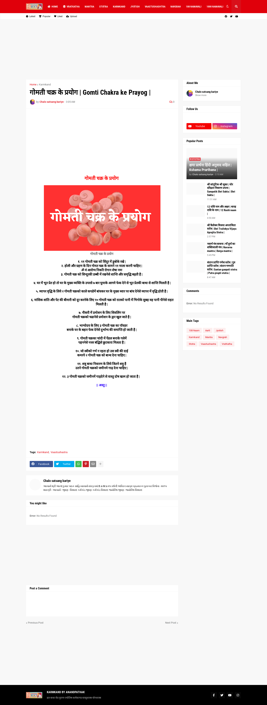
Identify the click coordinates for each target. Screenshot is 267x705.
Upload (71, 16)
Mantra (209, 337)
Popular (44, 16)
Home (33, 84)
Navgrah (222, 337)
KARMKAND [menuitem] (119, 6)
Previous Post (36, 622)
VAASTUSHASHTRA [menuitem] (155, 6)
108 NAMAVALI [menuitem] (193, 6)
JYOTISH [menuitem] (135, 6)
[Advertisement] (133, 49)
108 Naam (194, 330)
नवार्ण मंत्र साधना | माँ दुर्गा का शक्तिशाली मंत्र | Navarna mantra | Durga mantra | (221, 247)
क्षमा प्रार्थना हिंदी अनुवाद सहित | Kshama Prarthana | (210, 167)
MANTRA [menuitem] (89, 6)
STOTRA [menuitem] (103, 6)
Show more (200, 95)
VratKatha (227, 344)
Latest (30, 16)
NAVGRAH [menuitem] (175, 6)
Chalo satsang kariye (57, 481)
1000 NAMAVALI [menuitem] (215, 6)
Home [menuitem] (53, 6)
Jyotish (219, 330)
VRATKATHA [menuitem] (71, 6)
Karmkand (45, 84)
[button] (227, 6)
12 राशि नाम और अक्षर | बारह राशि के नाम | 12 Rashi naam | (221, 210)
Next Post (170, 622)
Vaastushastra (59, 452)
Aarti (207, 330)
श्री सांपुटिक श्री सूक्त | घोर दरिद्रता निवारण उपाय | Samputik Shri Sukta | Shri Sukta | (221, 190)
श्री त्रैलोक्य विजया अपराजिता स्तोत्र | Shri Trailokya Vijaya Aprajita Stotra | (221, 229)
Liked (58, 16)
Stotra (192, 344)
